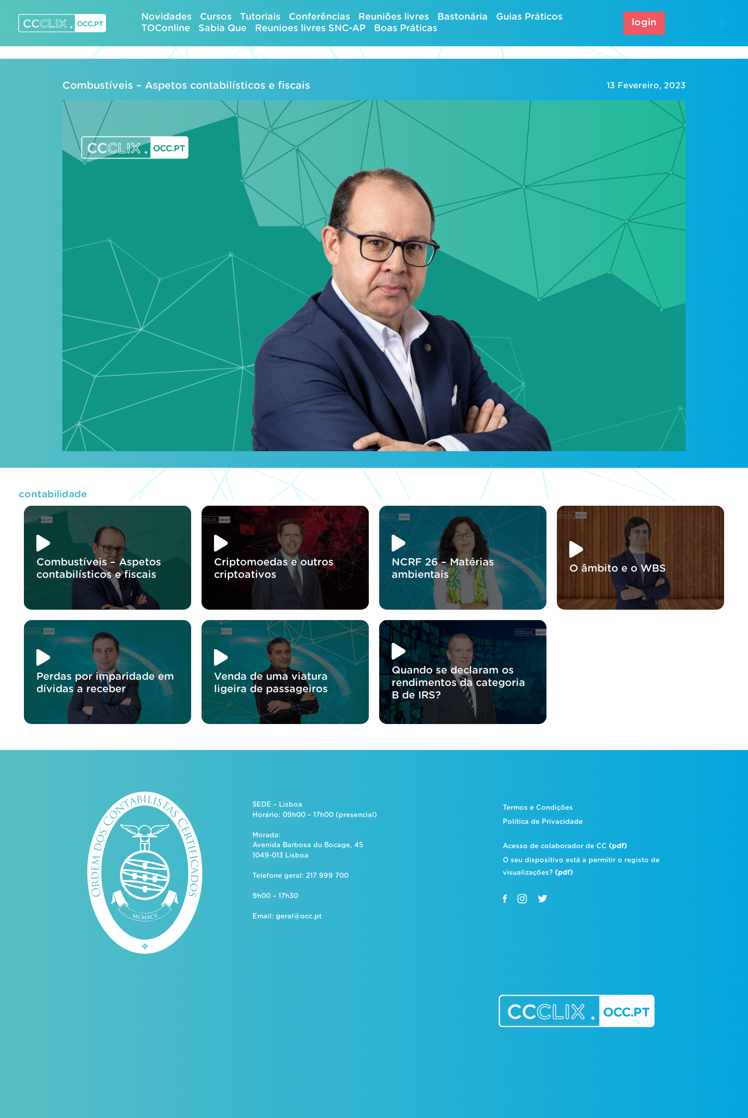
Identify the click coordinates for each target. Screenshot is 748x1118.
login (644, 23)
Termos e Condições (538, 808)
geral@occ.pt (299, 916)
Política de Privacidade (543, 822)
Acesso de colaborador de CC (565, 846)
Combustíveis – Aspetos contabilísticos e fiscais (186, 86)
